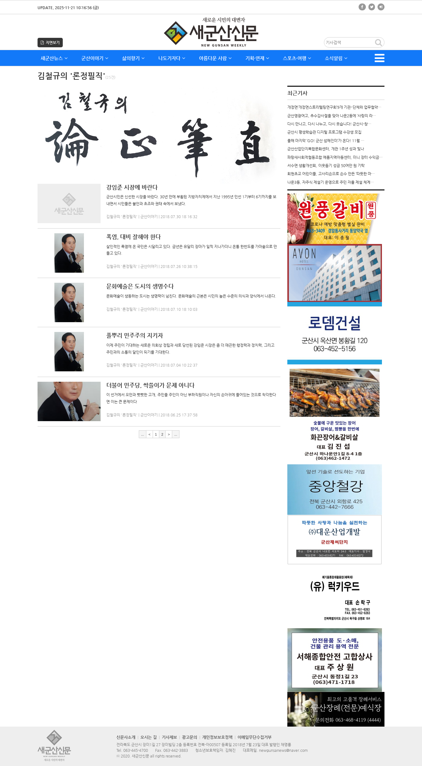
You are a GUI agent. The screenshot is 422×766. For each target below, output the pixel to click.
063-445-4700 (135, 750)
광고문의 (189, 737)
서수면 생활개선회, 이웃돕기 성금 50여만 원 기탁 (326, 165)
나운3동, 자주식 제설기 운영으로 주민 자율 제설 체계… (330, 182)
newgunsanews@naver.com (283, 750)
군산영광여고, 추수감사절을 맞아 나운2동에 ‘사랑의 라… (331, 115)
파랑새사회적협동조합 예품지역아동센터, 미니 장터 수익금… (335, 157)
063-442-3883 (175, 750)
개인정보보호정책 (217, 737)
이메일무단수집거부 (254, 737)
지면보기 (50, 42)
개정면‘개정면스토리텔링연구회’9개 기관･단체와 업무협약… (334, 107)
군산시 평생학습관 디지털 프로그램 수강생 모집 (324, 132)
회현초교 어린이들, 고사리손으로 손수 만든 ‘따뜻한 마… (331, 173)
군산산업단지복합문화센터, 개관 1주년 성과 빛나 (325, 149)
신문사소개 (125, 737)
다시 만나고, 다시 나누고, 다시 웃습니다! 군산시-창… (329, 124)
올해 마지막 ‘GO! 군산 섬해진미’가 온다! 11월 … (325, 140)
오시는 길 (148, 737)
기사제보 (169, 737)
